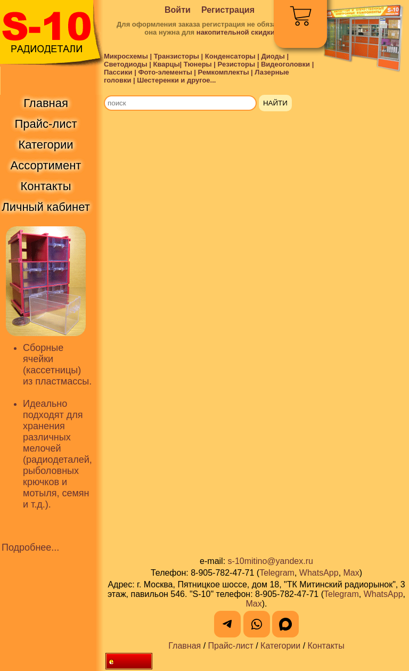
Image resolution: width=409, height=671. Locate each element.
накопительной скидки (236, 32)
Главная (184, 645)
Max (351, 572)
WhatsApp (319, 572)
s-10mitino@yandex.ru (270, 561)
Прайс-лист (230, 645)
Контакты (326, 645)
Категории (280, 645)
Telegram (277, 572)
